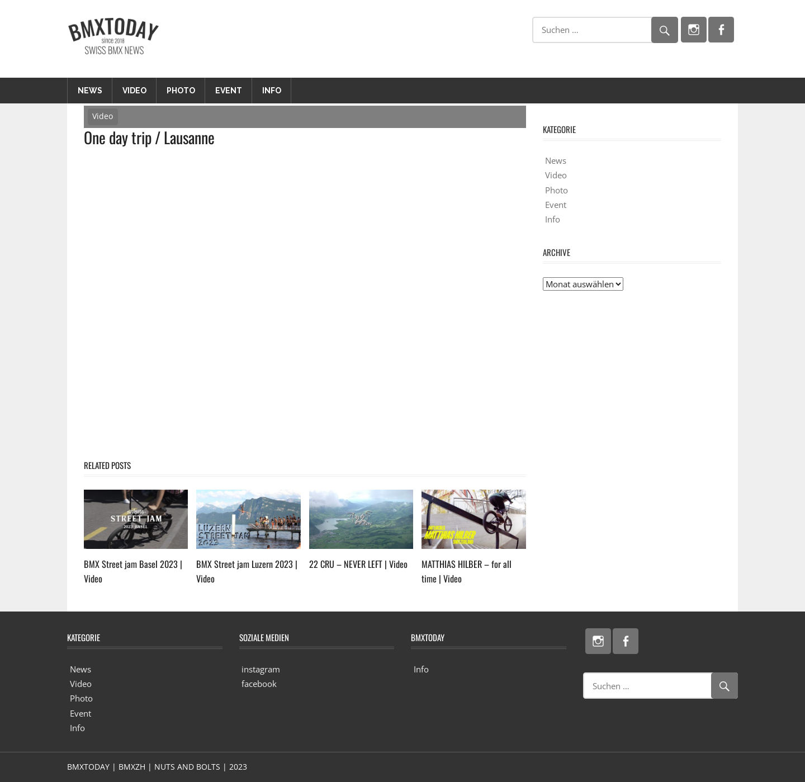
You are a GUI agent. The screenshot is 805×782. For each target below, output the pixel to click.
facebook (259, 683)
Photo (181, 90)
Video (134, 90)
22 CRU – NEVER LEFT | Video (353, 564)
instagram (261, 669)
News (90, 90)
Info (271, 90)
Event (228, 90)
